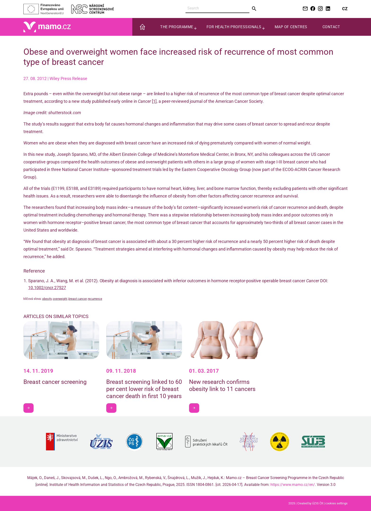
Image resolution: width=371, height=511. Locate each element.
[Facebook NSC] (312, 9)
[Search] (217, 8)
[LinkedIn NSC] (327, 9)
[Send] (254, 9)
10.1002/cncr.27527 (47, 287)
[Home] (47, 26)
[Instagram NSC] (319, 9)
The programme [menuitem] (176, 27)
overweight (60, 298)
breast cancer (77, 298)
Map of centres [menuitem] (291, 27)
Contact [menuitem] (331, 27)
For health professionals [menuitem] (234, 27)
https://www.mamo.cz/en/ (292, 484)
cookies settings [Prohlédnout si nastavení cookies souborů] (336, 503)
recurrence (95, 298)
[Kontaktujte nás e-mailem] (304, 9)
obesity (47, 298)
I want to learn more (30, 408)
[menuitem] (142, 27)
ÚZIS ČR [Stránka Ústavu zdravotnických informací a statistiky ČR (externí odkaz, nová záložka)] (317, 503)
